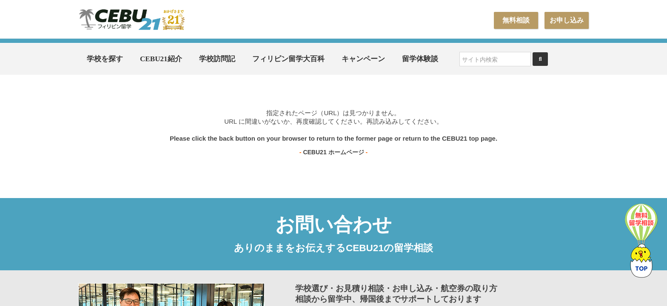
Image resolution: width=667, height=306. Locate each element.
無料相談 (516, 20)
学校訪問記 (217, 59)
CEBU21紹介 (161, 59)
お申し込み (567, 20)
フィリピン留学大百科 (288, 59)
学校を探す (105, 59)
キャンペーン (363, 59)
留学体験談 (420, 59)
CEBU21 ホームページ (333, 152)
